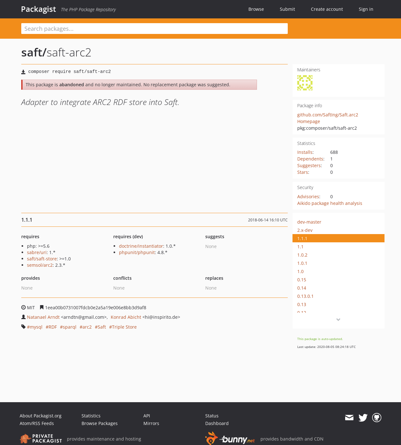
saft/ (34, 52)
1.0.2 (302, 255)
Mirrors (151, 423)
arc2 (87, 327)
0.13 (301, 304)
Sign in (366, 9)
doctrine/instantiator (141, 246)
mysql (36, 327)
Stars (302, 172)
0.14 (301, 288)
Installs (304, 152)
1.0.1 (302, 263)
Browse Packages (100, 423)
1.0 (300, 271)
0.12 (301, 313)
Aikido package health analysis (329, 203)
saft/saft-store (42, 259)
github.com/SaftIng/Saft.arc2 (327, 115)
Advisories (308, 196)
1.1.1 (302, 238)
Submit (287, 9)
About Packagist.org (41, 416)
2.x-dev (304, 230)
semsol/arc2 (40, 265)
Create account (327, 9)
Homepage (308, 121)
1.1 (300, 247)
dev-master (309, 222)
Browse (256, 9)
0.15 (301, 280)
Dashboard (217, 423)
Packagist (38, 9)
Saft (102, 327)
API (146, 416)
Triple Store (124, 327)
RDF (53, 327)
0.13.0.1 (305, 296)
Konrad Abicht (126, 317)
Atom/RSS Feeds (37, 423)
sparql (69, 327)
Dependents (310, 159)
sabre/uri (37, 252)
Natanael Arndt (43, 317)
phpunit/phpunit (137, 252)
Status (212, 416)
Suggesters (309, 165)
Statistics (91, 416)
